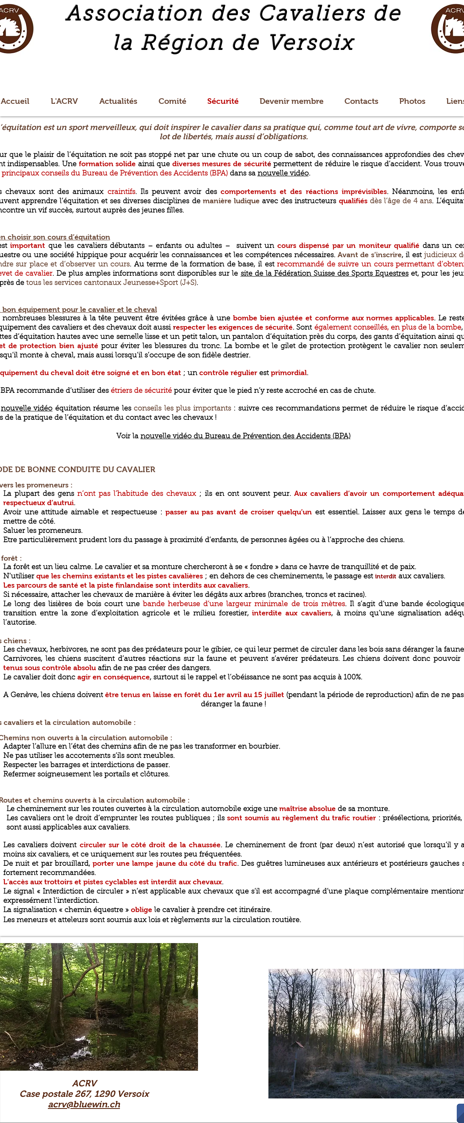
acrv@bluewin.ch (84, 1104)
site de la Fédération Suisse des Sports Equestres (325, 274)
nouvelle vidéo (283, 174)
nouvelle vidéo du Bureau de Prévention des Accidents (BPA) (245, 436)
